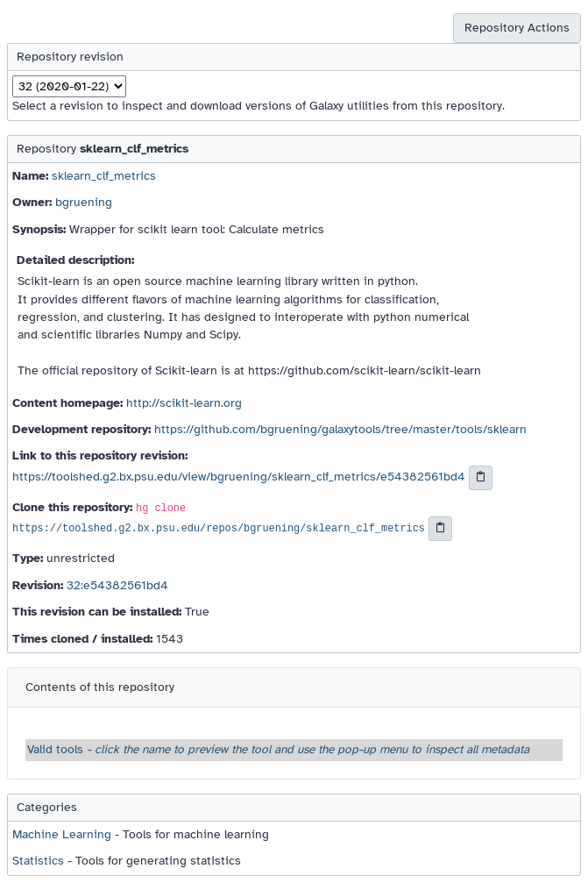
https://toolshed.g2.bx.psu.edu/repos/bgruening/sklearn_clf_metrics (218, 529)
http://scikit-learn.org (184, 402)
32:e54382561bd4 (117, 585)
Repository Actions (517, 27)
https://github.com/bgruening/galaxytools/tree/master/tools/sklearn (340, 429)
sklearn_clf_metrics (104, 175)
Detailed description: (75, 260)
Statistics (38, 860)
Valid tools (278, 749)
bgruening (83, 202)
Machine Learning (61, 834)
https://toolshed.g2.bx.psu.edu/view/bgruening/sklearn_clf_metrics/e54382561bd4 (238, 476)
